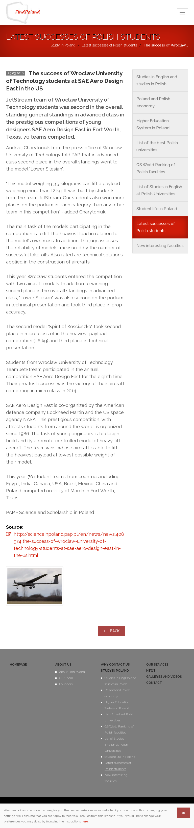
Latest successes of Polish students (155, 227)
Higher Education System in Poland (152, 124)
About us (63, 664)
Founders (65, 684)
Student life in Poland (156, 208)
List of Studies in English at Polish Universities (159, 190)
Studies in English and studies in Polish (156, 80)
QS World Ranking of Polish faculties (155, 168)
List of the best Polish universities (157, 146)
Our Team (66, 678)
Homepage (18, 664)
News (151, 670)
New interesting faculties (160, 245)
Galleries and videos (164, 676)
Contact (154, 683)
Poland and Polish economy (153, 102)
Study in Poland (115, 670)
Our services (157, 664)
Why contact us (115, 664)
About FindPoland (72, 672)
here (85, 821)
